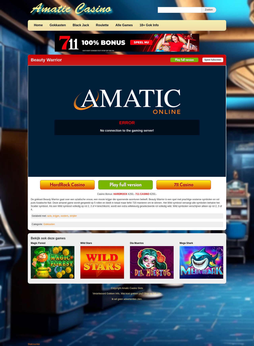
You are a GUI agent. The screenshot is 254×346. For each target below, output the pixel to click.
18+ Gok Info (149, 25)
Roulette (102, 25)
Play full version (184, 60)
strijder (73, 216)
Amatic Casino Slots (132, 288)
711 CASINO (142, 194)
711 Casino (183, 185)
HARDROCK (120, 194)
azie (49, 216)
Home (38, 25)
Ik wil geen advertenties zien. (127, 299)
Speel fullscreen (212, 59)
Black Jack (81, 25)
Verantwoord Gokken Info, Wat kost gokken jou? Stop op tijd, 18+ (127, 293)
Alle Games (124, 25)
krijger (56, 216)
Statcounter (34, 344)
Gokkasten (58, 25)
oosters (64, 216)
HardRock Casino (67, 185)
